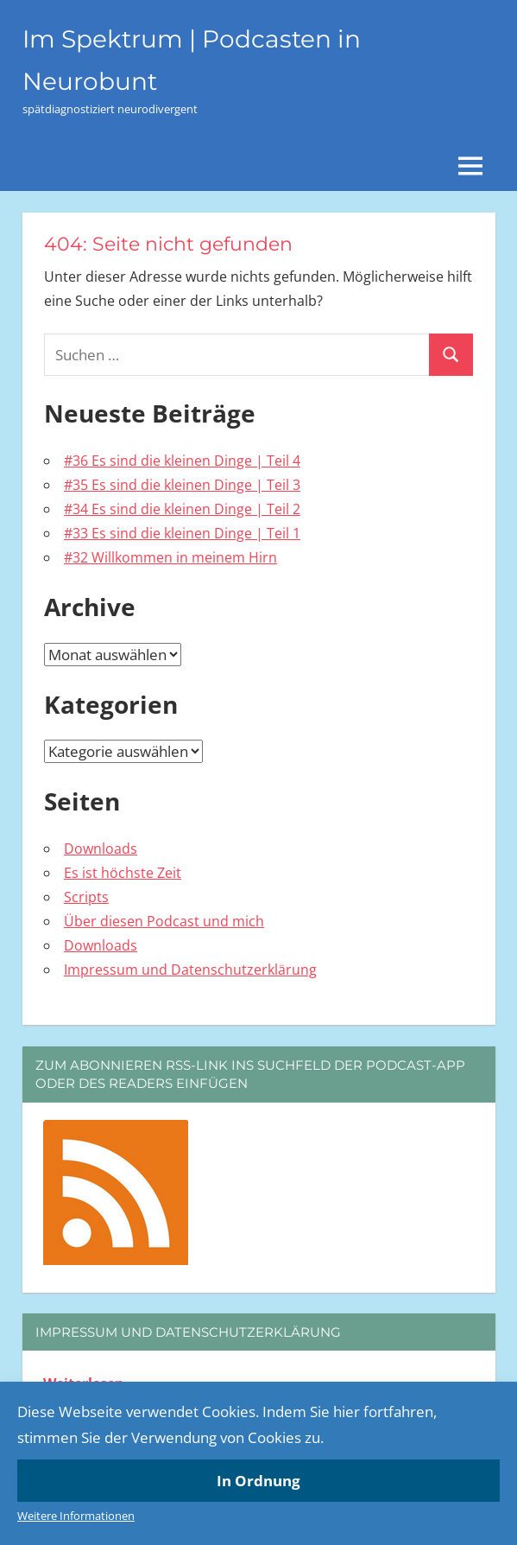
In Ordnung (258, 1481)
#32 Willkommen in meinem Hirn (170, 557)
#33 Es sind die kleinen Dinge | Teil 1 (182, 533)
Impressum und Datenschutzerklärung (190, 969)
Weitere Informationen (76, 1515)
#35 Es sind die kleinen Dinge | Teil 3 (182, 484)
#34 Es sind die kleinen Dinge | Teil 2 (182, 508)
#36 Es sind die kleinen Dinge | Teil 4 (182, 460)
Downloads (100, 848)
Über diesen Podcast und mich (164, 921)
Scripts (86, 896)
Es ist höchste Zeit (122, 872)
